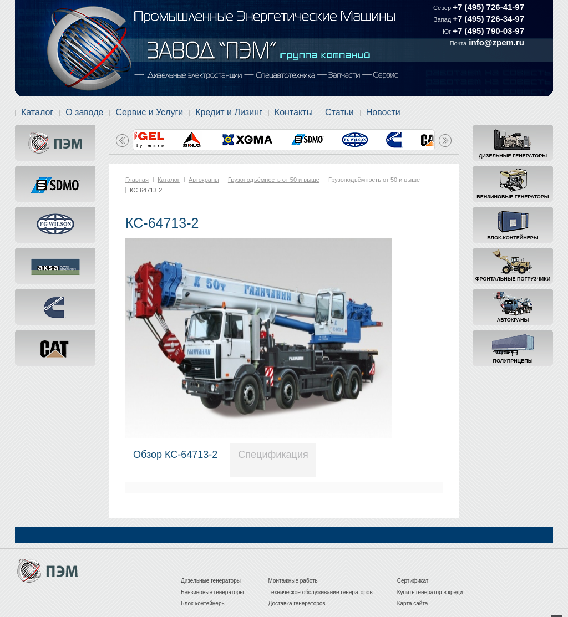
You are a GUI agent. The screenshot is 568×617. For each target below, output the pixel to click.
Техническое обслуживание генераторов (320, 592)
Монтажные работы (293, 581)
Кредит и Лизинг (228, 112)
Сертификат (413, 581)
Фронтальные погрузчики (512, 279)
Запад (443, 19)
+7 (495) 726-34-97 (488, 18)
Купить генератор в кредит (431, 592)
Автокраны (513, 320)
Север (443, 7)
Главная (137, 179)
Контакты (294, 112)
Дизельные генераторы (513, 156)
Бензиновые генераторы (512, 197)
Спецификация (273, 454)
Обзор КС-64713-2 (175, 454)
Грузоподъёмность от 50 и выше (274, 179)
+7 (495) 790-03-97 (488, 30)
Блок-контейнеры (512, 238)
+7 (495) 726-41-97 (488, 7)
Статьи (339, 112)
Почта (458, 43)
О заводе (84, 112)
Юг (448, 31)
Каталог (37, 112)
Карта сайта (412, 603)
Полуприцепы (513, 361)
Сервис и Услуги (149, 112)
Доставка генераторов (297, 603)
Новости (383, 112)
